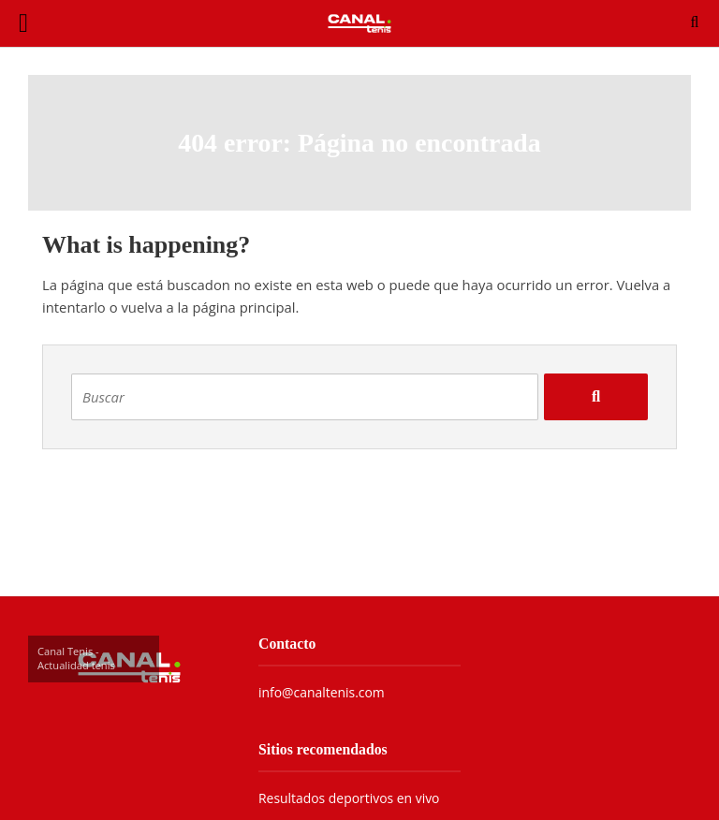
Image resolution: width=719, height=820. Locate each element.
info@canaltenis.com (321, 692)
